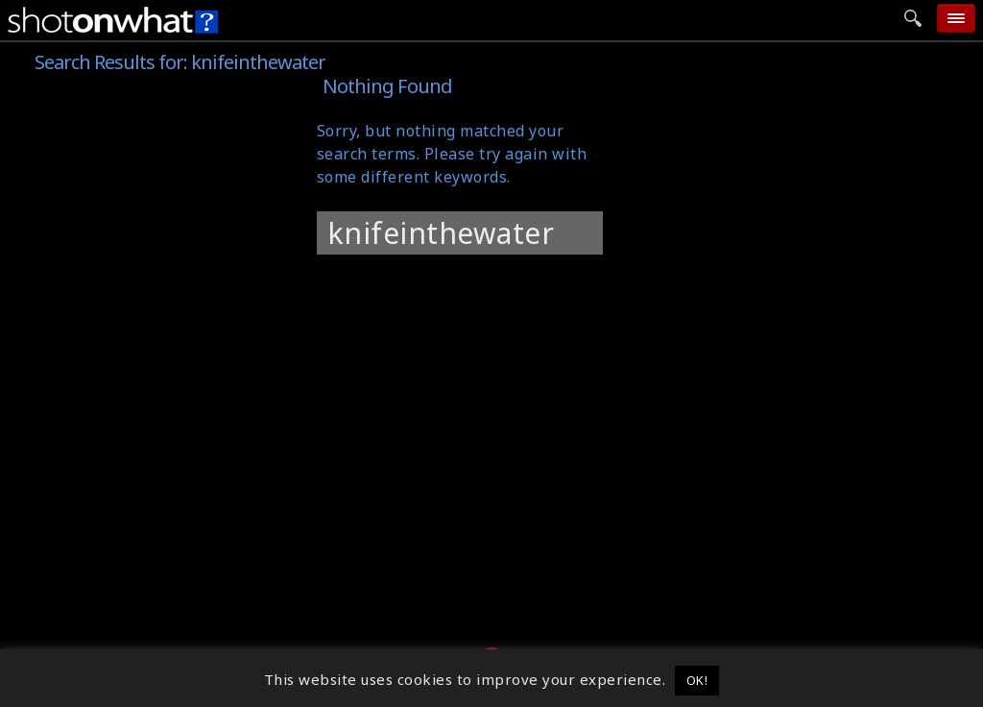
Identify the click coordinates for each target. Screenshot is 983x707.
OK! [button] (697, 680)
